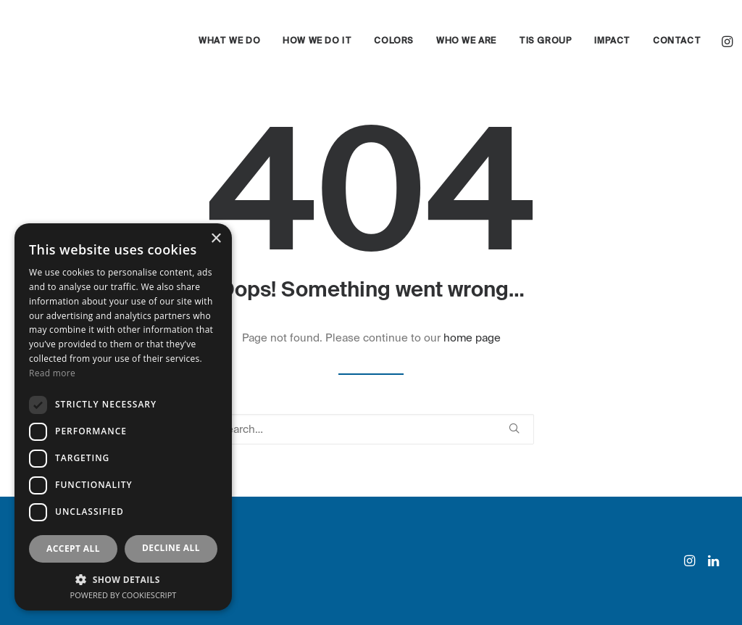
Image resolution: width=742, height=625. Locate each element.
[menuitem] (229, 41)
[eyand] (88, 41)
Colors (394, 41)
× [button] (215, 238)
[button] (729, 41)
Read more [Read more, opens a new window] (52, 373)
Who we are (466, 41)
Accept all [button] (73, 548)
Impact (612, 41)
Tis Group (545, 41)
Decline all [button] (171, 548)
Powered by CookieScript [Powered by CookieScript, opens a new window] (123, 594)
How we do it (317, 41)
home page (472, 338)
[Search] (371, 429)
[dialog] (123, 416)
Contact (677, 41)
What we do (229, 41)
